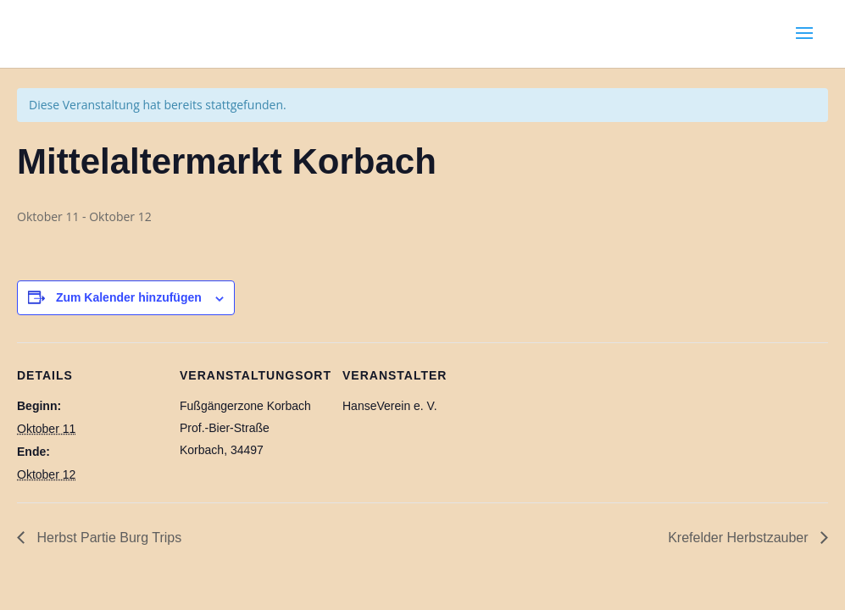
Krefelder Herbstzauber (740, 537)
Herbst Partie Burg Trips (107, 537)
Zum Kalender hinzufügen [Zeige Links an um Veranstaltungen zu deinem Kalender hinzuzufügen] (129, 297)
